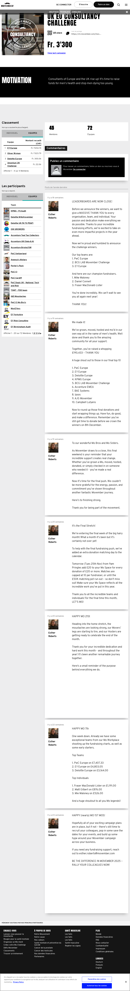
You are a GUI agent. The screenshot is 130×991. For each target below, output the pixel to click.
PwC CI (14, 272)
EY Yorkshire (17, 315)
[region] (65, 982)
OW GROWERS (18, 229)
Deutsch (54, 12)
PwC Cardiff (16, 278)
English (76, 12)
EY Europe (12, 148)
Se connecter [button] (63, 5)
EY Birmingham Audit (21, 327)
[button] (126, 5)
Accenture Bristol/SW (21, 248)
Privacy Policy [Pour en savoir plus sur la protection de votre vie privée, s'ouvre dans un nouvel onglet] (18, 982)
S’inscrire (83, 5)
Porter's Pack (17, 266)
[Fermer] (126, 982)
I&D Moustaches (18, 296)
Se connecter (79, 169)
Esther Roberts (52, 216)
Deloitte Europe (14, 159)
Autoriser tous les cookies (97, 986)
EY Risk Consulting (19, 321)
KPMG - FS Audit (18, 211)
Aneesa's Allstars (19, 260)
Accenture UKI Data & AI (22, 242)
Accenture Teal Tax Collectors (25, 235)
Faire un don (103, 5)
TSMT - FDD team (19, 290)
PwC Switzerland (18, 254)
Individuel (12, 133)
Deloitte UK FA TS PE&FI (22, 223)
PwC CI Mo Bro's (18, 303)
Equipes (32, 133)
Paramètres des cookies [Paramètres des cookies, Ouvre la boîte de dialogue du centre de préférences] (97, 979)
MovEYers (15, 309)
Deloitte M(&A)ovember (22, 217)
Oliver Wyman (14, 153)
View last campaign (56, 53)
